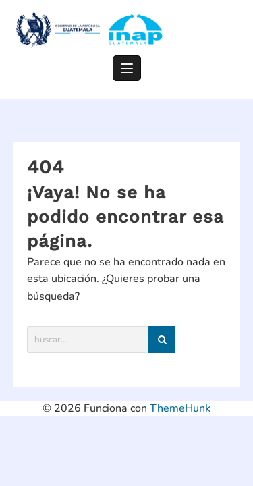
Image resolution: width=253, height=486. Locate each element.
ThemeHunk (180, 408)
